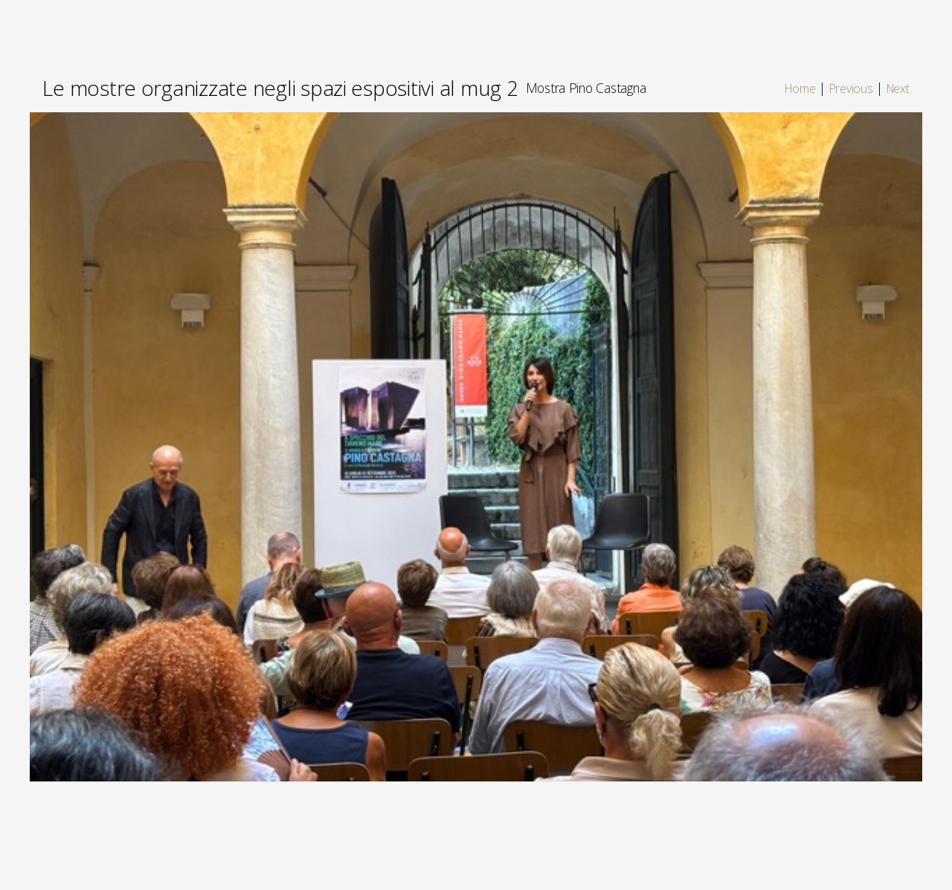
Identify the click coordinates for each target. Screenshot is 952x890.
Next (898, 88)
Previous (851, 88)
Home (800, 88)
